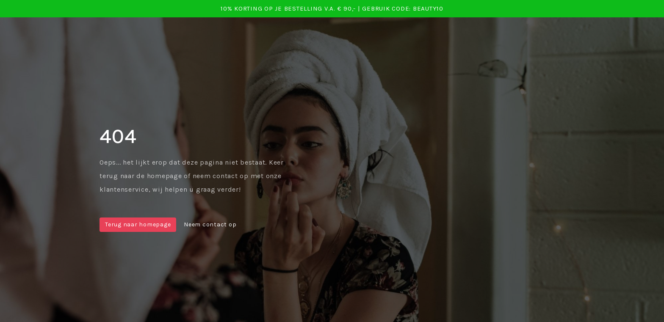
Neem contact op (210, 224)
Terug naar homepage (138, 224)
